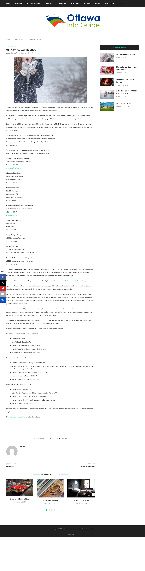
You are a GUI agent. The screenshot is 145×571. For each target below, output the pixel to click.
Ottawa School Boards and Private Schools (126, 68)
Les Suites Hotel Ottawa (81, 500)
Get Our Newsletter (92, 3)
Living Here (49, 3)
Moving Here (110, 3)
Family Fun (62, 3)
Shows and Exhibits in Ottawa (20, 499)
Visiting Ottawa (33, 3)
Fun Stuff (75, 3)
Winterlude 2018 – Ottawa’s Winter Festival (126, 92)
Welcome (18, 3)
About (122, 3)
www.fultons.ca (11, 215)
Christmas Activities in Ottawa (125, 81)
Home (8, 3)
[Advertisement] (76, 151)
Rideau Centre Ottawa (50, 500)
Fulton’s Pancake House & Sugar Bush (78, 281)
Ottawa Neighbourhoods (125, 54)
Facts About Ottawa (124, 103)
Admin (15, 53)
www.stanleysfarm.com (14, 168)
